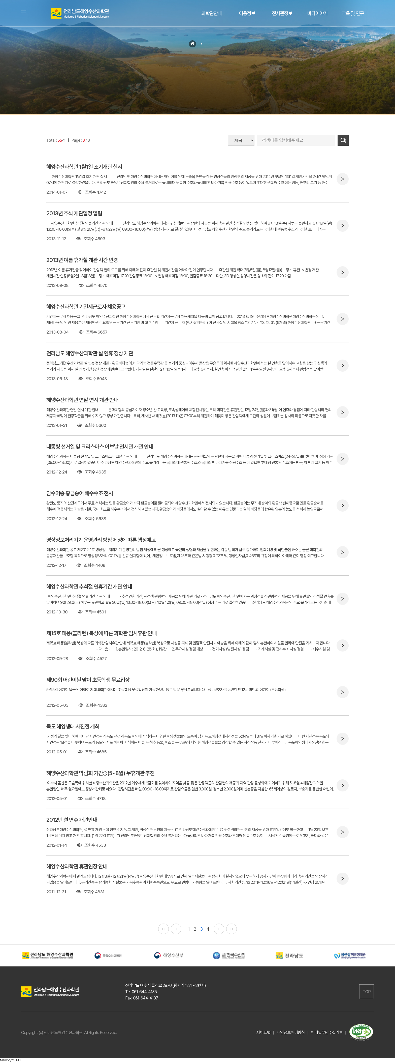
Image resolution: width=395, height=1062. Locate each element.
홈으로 (192, 43)
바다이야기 (317, 13)
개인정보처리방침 (291, 1032)
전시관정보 (282, 13)
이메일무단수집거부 (327, 1032)
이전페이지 (176, 929)
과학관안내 (212, 13)
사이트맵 (263, 1032)
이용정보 (247, 13)
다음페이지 (219, 929)
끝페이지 (231, 929)
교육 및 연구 (353, 13)
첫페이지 (163, 929)
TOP (367, 991)
